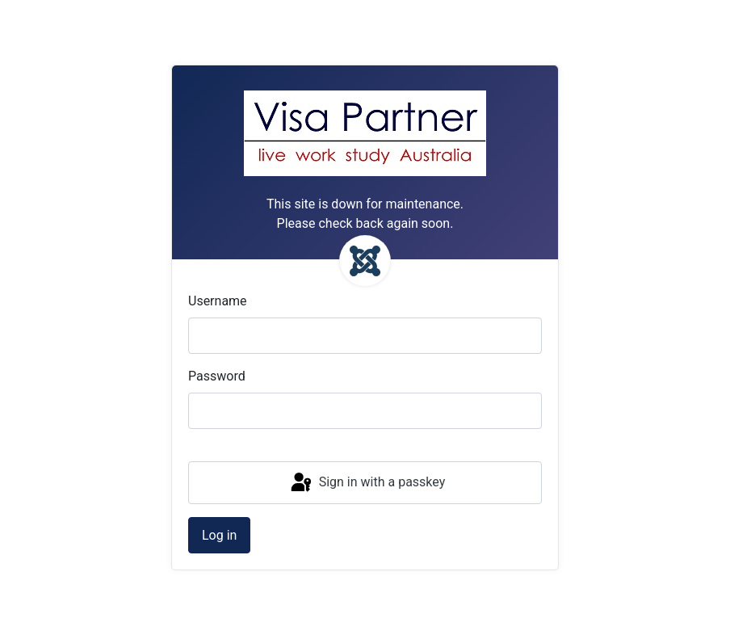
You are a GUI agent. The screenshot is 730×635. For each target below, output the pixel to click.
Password (216, 376)
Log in (219, 535)
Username (217, 301)
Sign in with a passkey (367, 483)
